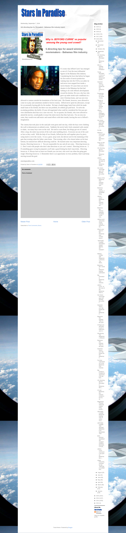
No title (99, 130)
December (100, 41)
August (100, 472)
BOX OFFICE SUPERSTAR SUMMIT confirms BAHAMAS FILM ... (101, 441)
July (99, 475)
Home (55, 222)
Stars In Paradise (98, 512)
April (99, 482)
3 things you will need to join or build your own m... (100, 328)
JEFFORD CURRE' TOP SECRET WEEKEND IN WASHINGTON (101, 428)
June (99, 477)
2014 (97, 498)
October (100, 49)
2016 (97, 39)
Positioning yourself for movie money (100, 96)
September (101, 51)
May (99, 480)
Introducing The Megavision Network (101, 336)
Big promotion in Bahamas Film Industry (100, 278)
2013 (97, 500)
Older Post (86, 222)
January (100, 491)
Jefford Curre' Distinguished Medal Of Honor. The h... (101, 114)
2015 (97, 495)
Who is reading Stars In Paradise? (101, 67)
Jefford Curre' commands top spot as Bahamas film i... (100, 453)
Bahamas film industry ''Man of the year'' (100, 319)
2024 (97, 26)
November (100, 45)
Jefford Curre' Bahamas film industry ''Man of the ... (100, 201)
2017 (97, 36)
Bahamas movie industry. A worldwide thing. (101, 191)
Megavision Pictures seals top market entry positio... (100, 405)
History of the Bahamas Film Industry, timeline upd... (101, 181)
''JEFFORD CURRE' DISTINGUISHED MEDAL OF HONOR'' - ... (101, 246)
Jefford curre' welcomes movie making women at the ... (101, 223)
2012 (97, 503)
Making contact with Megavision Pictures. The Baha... (101, 258)
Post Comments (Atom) (34, 225)
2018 (97, 34)
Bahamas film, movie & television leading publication (101, 268)
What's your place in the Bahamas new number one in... (100, 234)
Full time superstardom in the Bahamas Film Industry (101, 364)
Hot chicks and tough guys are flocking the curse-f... (100, 124)
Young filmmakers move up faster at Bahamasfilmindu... (101, 75)
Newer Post (25, 222)
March (100, 484)
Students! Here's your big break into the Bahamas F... (100, 86)
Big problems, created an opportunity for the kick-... (101, 373)
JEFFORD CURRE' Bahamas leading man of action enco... (100, 416)
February (100, 487)
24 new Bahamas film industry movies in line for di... (100, 394)
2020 (97, 29)
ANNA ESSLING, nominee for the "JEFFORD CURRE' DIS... (101, 465)
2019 (97, 31)
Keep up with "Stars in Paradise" (101, 144)
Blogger (70, 527)
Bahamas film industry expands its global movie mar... (100, 212)
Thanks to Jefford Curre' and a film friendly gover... (101, 104)
